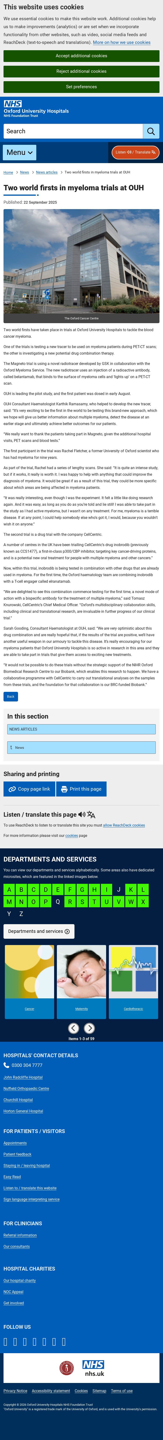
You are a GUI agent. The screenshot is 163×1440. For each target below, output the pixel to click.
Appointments (15, 1143)
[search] (151, 131)
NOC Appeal (13, 1292)
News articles (47, 172)
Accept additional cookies (81, 55)
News (24, 172)
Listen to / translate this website (30, 1188)
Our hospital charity (20, 1280)
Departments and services (35, 931)
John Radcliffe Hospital (23, 1077)
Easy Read (12, 1177)
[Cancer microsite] (29, 982)
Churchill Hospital (18, 1100)
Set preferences (81, 86)
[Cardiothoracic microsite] (133, 982)
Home (8, 172)
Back (10, 697)
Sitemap (99, 1391)
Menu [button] (16, 152)
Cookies (81, 1391)
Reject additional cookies (81, 71)
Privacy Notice (15, 1391)
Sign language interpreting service (31, 1199)
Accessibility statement (51, 1391)
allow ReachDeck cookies (124, 825)
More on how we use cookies (122, 42)
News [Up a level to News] (19, 748)
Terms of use (122, 1391)
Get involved (14, 1303)
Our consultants (17, 1246)
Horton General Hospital (23, 1111)
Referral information (20, 1235)
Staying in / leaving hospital (27, 1165)
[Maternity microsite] (81, 982)
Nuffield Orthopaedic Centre (26, 1088)
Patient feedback (17, 1154)
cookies (71, 835)
